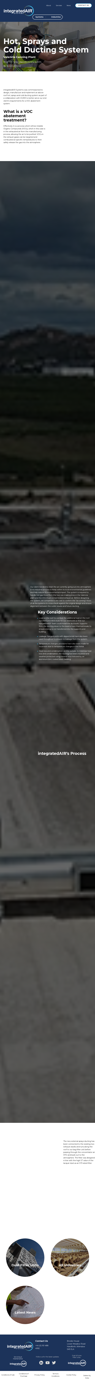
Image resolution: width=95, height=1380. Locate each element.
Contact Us (83, 5)
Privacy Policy (39, 1375)
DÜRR (23, 98)
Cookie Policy (71, 1375)
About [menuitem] (48, 5)
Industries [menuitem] (56, 17)
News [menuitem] (69, 5)
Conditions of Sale (8, 1375)
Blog (5, 62)
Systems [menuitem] (39, 17)
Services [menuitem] (59, 5)
